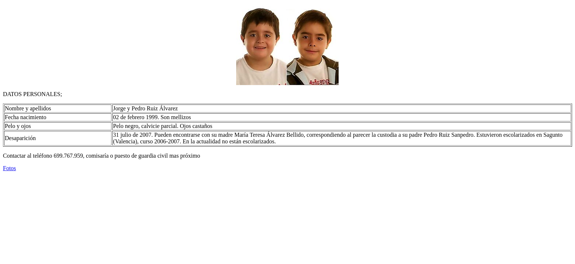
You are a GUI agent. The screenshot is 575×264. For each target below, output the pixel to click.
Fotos (9, 168)
